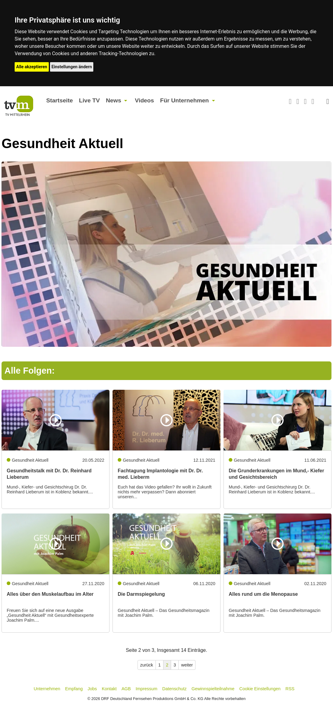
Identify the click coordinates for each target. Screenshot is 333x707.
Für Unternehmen (184, 100)
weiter (187, 665)
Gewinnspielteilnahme (213, 688)
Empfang (74, 688)
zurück (146, 665)
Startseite (59, 100)
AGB (126, 688)
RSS (290, 688)
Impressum (146, 688)
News (113, 100)
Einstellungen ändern (72, 66)
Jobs (92, 688)
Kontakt (109, 688)
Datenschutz (174, 688)
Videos (144, 100)
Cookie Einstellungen (260, 688)
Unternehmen (47, 688)
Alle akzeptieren (31, 66)
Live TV (89, 100)
